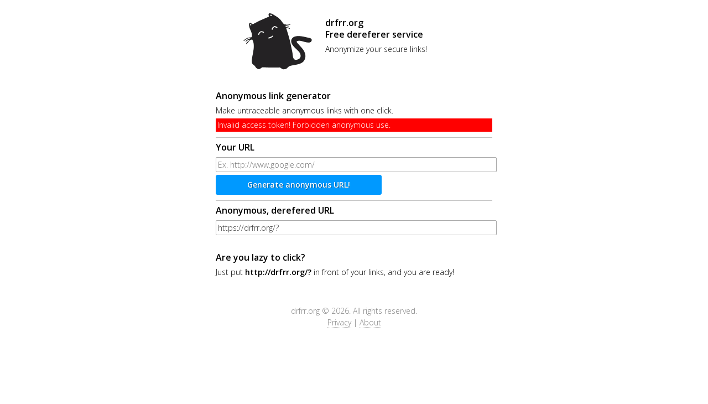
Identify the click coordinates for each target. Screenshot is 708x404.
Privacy (339, 322)
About (370, 322)
